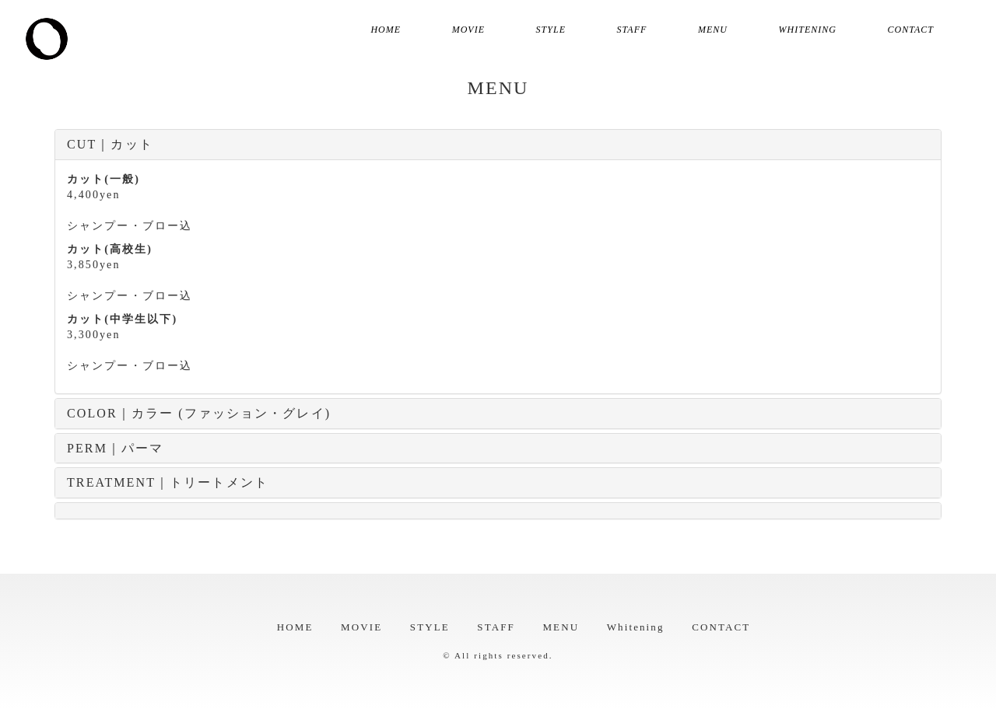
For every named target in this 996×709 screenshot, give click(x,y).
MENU (713, 29)
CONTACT (911, 29)
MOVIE (468, 29)
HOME (385, 29)
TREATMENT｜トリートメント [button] (167, 482)
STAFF (632, 29)
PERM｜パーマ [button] (115, 448)
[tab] (498, 144)
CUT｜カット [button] (110, 144)
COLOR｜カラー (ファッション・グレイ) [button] (199, 413)
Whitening (807, 29)
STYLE (551, 29)
